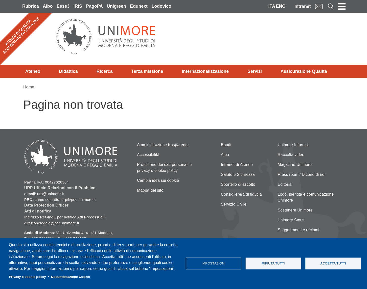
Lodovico (161, 6)
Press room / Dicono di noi (301, 174)
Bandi (226, 145)
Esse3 (63, 6)
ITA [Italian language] (271, 6)
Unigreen (116, 6)
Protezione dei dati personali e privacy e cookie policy (164, 167)
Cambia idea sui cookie (158, 180)
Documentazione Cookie (70, 277)
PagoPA (94, 6)
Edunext (139, 6)
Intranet (303, 6)
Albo (48, 6)
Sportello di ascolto (238, 184)
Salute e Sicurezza (238, 174)
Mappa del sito (150, 190)
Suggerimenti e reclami (298, 230)
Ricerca (104, 71)
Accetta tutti (333, 263)
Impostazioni (213, 263)
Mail (319, 6)
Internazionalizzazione (205, 71)
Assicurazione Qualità (303, 71)
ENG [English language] (281, 6)
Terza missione (147, 71)
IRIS (77, 6)
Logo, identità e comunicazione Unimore (306, 197)
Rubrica (30, 6)
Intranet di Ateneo (237, 164)
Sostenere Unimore (295, 210)
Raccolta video (291, 155)
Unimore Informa (293, 145)
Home (28, 87)
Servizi (255, 71)
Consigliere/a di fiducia (241, 194)
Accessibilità (148, 155)
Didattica (68, 71)
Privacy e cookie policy (27, 277)
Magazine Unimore (295, 164)
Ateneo (32, 71)
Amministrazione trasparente (163, 145)
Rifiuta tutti (273, 263)
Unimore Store (291, 220)
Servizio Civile (233, 204)
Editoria (285, 184)
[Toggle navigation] (342, 6)
